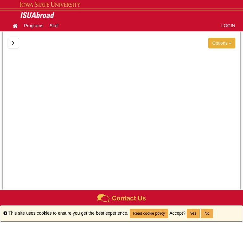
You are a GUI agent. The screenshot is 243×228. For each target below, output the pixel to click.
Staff (54, 25)
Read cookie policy (149, 213)
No (206, 213)
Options (221, 43)
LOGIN (228, 25)
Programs (33, 25)
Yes (193, 213)
